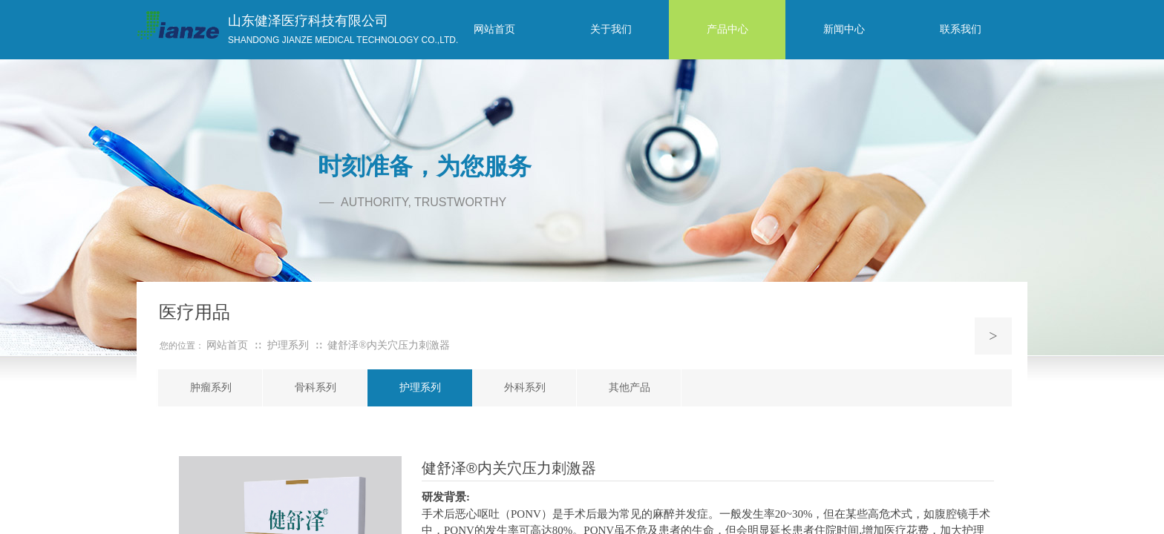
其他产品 (629, 387)
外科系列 (525, 387)
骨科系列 (315, 387)
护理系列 (420, 387)
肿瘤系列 (211, 387)
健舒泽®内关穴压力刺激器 (388, 345)
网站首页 (227, 345)
